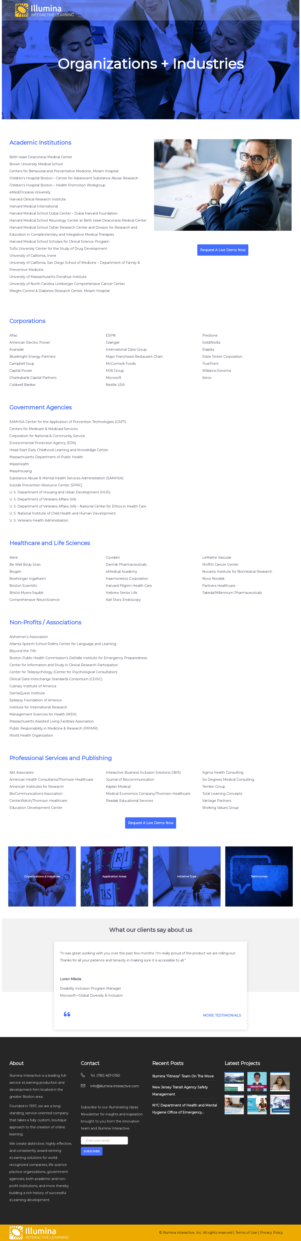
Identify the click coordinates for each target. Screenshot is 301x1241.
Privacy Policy (271, 1232)
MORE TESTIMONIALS (222, 1015)
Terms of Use (246, 1232)
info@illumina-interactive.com (114, 1086)
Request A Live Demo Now (223, 250)
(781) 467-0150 (108, 1075)
